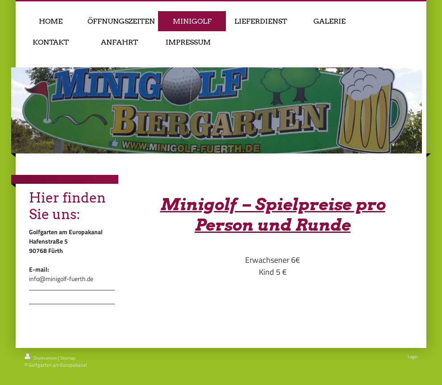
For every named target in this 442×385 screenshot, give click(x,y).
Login (412, 356)
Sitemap (67, 358)
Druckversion (41, 357)
